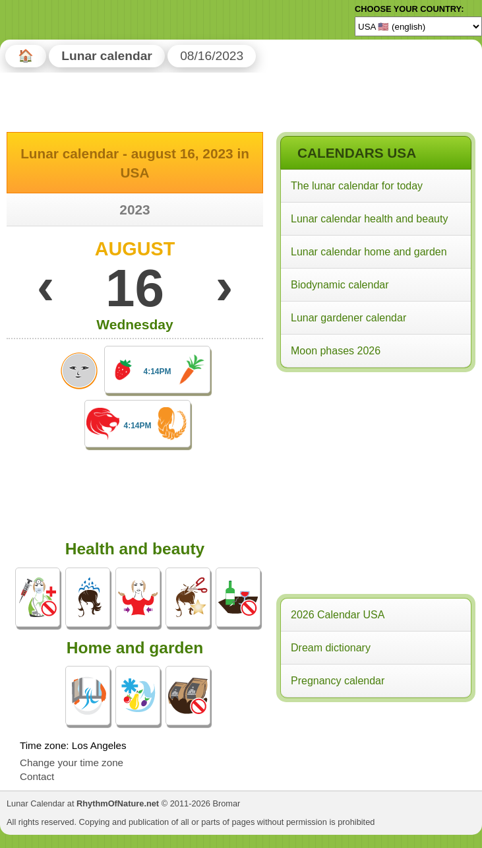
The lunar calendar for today (357, 185)
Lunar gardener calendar (348, 317)
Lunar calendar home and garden (369, 251)
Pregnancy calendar (337, 680)
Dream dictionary (331, 647)
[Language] (418, 26)
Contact (37, 776)
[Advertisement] (375, 461)
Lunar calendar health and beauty (369, 218)
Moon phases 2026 (335, 350)
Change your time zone (71, 762)
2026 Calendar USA (337, 614)
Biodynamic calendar (340, 284)
